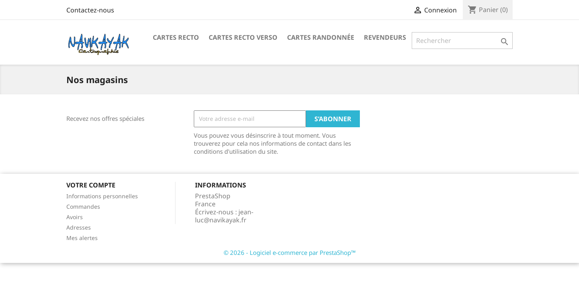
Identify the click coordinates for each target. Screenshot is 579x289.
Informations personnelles (102, 196)
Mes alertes (82, 238)
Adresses (78, 227)
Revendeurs (385, 37)
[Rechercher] (462, 40)
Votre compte (90, 185)
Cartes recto (176, 37)
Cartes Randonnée (320, 37)
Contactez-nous (90, 10)
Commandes (83, 206)
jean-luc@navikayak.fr (224, 216)
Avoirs (74, 217)
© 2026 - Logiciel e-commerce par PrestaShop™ (290, 252)
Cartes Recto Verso (243, 37)
